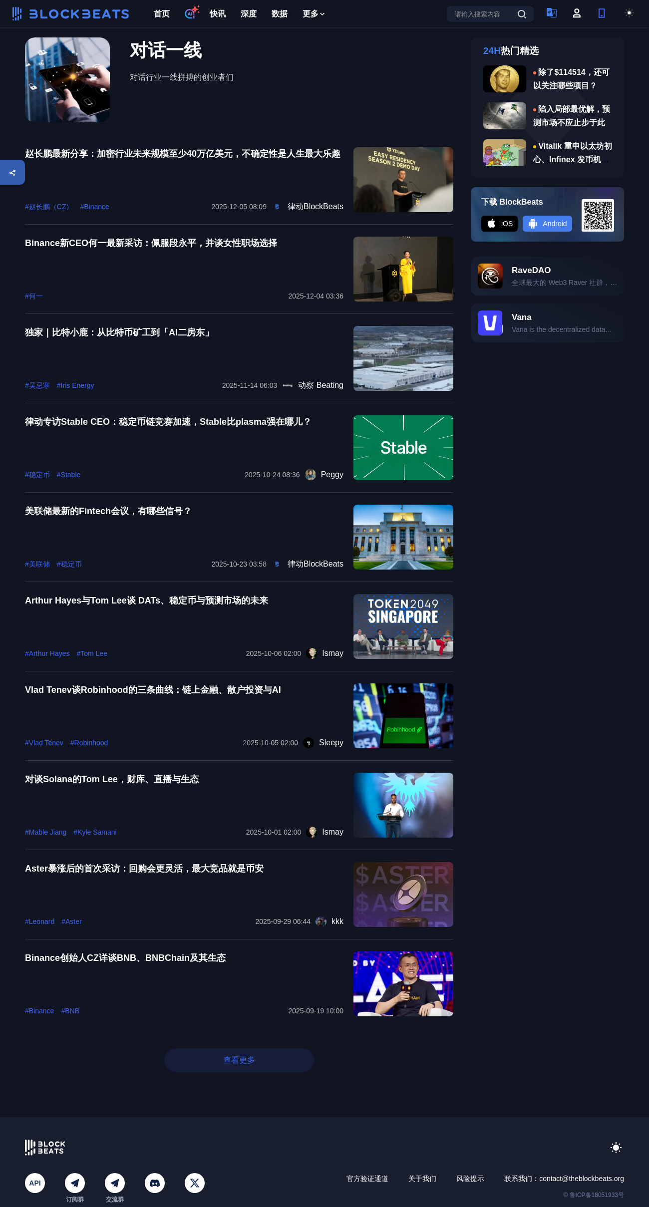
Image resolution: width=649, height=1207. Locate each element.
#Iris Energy (75, 385)
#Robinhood (89, 743)
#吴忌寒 (37, 385)
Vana (522, 317)
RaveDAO (531, 270)
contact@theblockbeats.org (581, 1179)
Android (547, 224)
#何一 (34, 296)
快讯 (218, 13)
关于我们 (422, 1179)
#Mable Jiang (45, 832)
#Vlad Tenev (44, 743)
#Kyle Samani (94, 832)
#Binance (94, 207)
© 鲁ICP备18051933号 (593, 1195)
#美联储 (37, 564)
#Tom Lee (91, 653)
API (34, 1183)
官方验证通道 (367, 1179)
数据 (280, 13)
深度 (249, 13)
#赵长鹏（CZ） (49, 207)
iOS (499, 224)
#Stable (68, 475)
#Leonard (39, 921)
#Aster (71, 921)
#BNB (70, 1011)
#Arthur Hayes (47, 653)
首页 (162, 13)
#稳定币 (37, 475)
